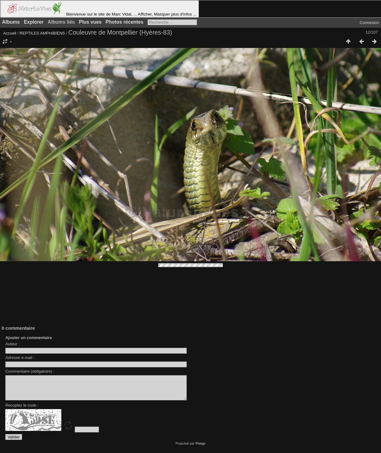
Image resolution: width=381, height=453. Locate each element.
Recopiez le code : (22, 410)
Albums (11, 22)
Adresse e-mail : (20, 357)
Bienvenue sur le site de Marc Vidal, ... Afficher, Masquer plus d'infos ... (99, 9)
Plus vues (90, 22)
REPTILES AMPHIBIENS (42, 33)
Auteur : (12, 344)
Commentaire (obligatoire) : (29, 371)
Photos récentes (124, 22)
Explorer (34, 22)
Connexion (369, 22)
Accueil (9, 33)
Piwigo (200, 448)
